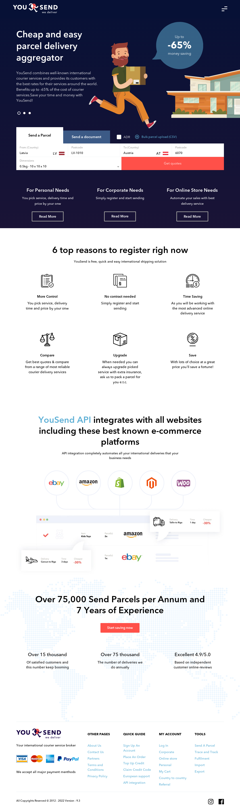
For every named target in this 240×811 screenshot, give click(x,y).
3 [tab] (29, 113)
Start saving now (120, 628)
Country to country (172, 778)
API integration (134, 783)
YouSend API (64, 420)
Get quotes (173, 163)
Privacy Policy (97, 776)
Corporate (166, 752)
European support (136, 776)
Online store (168, 758)
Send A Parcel (205, 746)
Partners (93, 758)
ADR (126, 137)
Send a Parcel (39, 135)
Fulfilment (202, 758)
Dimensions (27, 160)
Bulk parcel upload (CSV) (156, 137)
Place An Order (134, 757)
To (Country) (131, 147)
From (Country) (29, 147)
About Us (94, 746)
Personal (165, 765)
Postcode (77, 147)
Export (200, 771)
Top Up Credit (133, 763)
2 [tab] (24, 113)
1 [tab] (19, 113)
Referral (164, 784)
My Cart (165, 771)
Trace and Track (206, 752)
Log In (163, 746)
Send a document (86, 136)
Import (200, 765)
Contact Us (96, 752)
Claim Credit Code (137, 770)
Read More (47, 216)
